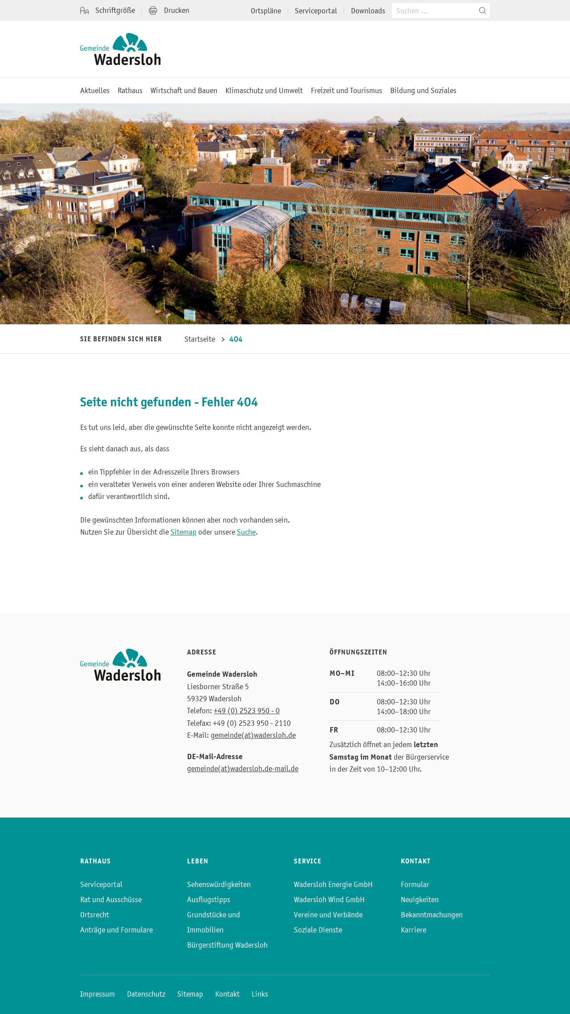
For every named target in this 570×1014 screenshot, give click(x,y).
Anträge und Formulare (116, 929)
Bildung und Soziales (423, 90)
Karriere (413, 929)
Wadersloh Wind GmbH (329, 899)
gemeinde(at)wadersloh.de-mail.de (242, 768)
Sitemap (183, 531)
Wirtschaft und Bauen (184, 90)
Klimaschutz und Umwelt (264, 90)
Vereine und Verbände (328, 914)
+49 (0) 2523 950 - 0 (247, 710)
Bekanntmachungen (432, 914)
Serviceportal (316, 11)
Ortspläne (266, 11)
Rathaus (130, 90)
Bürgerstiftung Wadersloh (227, 944)
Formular (415, 884)
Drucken (169, 10)
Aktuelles (95, 90)
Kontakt (227, 993)
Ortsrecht (94, 914)
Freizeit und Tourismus (346, 90)
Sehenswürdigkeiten (219, 884)
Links (260, 993)
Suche (246, 531)
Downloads (368, 11)
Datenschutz (146, 993)
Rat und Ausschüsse (111, 899)
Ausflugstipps (208, 899)
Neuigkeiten (420, 899)
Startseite (199, 339)
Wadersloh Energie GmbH (333, 884)
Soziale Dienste (318, 929)
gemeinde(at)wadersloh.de (253, 735)
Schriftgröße (107, 10)
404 (236, 339)
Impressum (97, 993)
